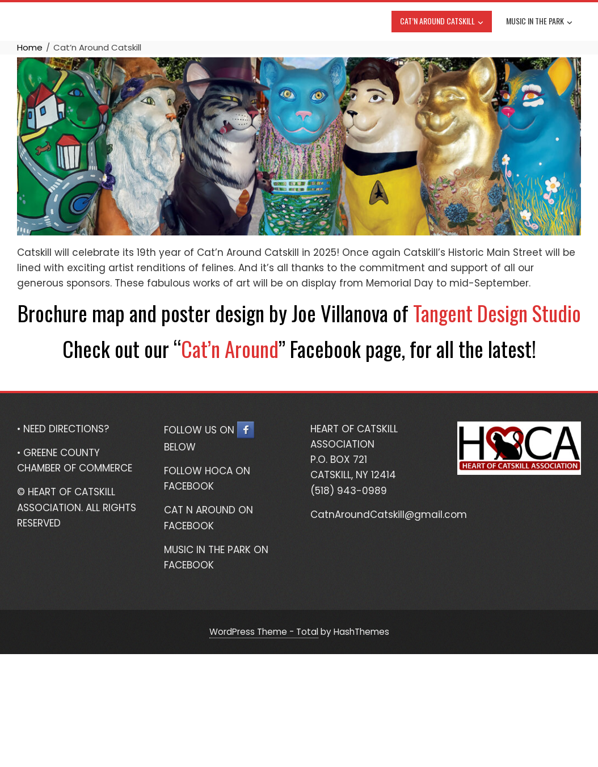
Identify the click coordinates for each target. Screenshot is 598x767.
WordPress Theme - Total (263, 632)
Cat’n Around (230, 348)
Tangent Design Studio (497, 312)
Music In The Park (539, 22)
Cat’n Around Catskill (441, 22)
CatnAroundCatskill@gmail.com (388, 514)
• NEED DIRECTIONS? (63, 429)
